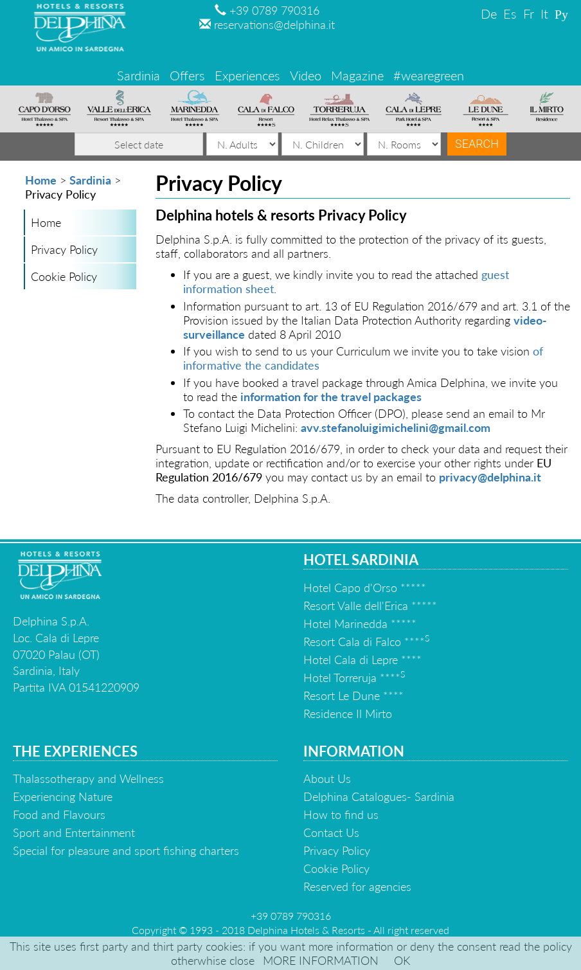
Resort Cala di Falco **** (366, 641)
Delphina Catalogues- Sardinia (378, 796)
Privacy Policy (64, 249)
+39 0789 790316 (267, 10)
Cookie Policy (64, 276)
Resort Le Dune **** (353, 695)
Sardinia (138, 75)
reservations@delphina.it (267, 24)
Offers (187, 75)
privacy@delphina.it (490, 477)
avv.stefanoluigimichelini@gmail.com (395, 427)
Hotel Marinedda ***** (359, 623)
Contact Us (331, 832)
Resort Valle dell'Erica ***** (370, 605)
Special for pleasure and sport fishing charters (126, 850)
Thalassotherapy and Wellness (88, 778)
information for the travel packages (331, 397)
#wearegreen (428, 75)
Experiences (247, 75)
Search (477, 143)
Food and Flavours (59, 814)
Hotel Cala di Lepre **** (362, 659)
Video (305, 75)
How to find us (341, 814)
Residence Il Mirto (347, 713)
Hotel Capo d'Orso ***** (364, 587)
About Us (327, 778)
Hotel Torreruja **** (354, 677)
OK (402, 960)
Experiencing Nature (62, 796)
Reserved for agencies (357, 886)
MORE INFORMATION (321, 960)
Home (41, 180)
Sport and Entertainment (74, 832)
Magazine (357, 75)
